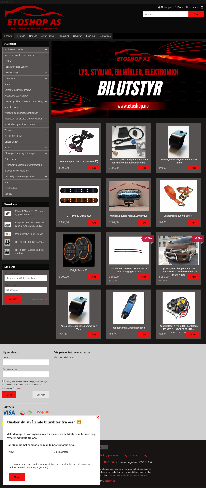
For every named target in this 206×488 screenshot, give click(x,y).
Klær (7, 182)
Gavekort (77, 36)
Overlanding (11, 188)
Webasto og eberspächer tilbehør (21, 113)
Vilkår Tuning (47, 36)
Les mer (41, 395)
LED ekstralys (11, 72)
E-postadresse (12, 273)
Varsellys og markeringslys (18, 90)
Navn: (5, 357)
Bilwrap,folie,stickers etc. (17, 170)
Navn (29, 453)
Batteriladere (11, 159)
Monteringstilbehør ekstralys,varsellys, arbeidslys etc (24, 104)
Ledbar (8, 61)
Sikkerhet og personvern (107, 455)
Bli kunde (20, 36)
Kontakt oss (105, 36)
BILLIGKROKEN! (13, 136)
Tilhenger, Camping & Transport (20, 153)
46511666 (109, 463)
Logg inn (90, 36)
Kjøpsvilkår (63, 36)
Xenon (8, 84)
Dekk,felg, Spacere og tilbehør (20, 176)
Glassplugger (11, 142)
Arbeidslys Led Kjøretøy (16, 95)
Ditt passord (11, 285)
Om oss (33, 36)
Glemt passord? (39, 299)
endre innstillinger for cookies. (135, 476)
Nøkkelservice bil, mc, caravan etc (22, 55)
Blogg (144, 455)
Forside (8, 36)
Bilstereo (9, 147)
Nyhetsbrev (130, 455)
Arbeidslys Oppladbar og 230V (20, 124)
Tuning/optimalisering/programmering (23, 165)
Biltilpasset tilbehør (14, 49)
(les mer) (16, 388)
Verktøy (8, 194)
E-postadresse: (10, 369)
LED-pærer (10, 78)
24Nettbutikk (109, 481)
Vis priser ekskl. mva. (64, 357)
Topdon (8, 130)
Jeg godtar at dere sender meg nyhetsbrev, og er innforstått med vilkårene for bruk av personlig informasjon (25, 384)
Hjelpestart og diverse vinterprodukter (23, 118)
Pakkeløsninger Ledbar (16, 67)
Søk (196, 14)
